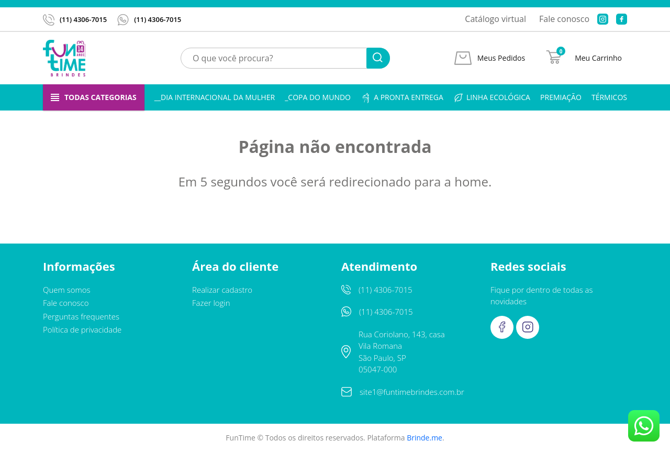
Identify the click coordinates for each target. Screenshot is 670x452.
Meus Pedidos (501, 58)
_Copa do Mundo (318, 97)
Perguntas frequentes (81, 316)
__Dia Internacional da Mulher (214, 97)
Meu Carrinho (598, 58)
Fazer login (211, 302)
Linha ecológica (491, 97)
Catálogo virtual (495, 19)
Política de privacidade (82, 329)
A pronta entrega (402, 97)
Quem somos (67, 289)
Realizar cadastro (222, 289)
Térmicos (609, 97)
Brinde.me (424, 438)
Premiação (561, 97)
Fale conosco (564, 19)
